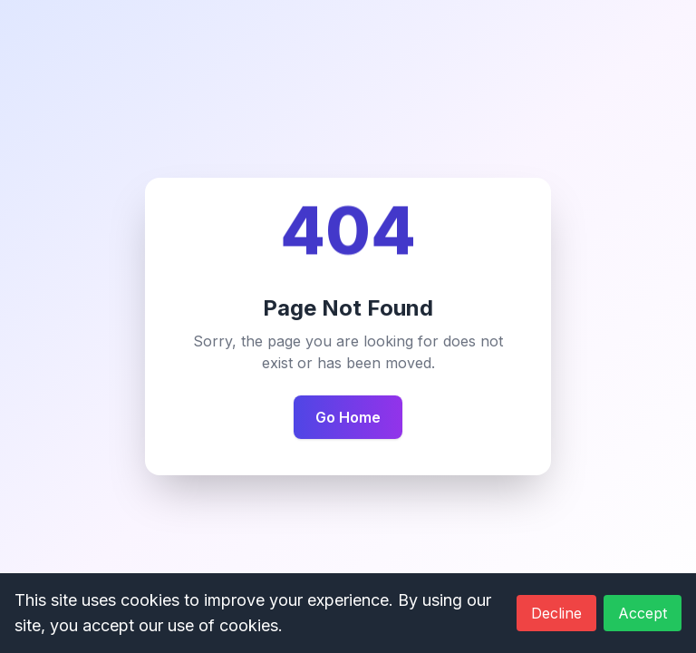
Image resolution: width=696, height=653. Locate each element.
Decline (556, 613)
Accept (642, 613)
